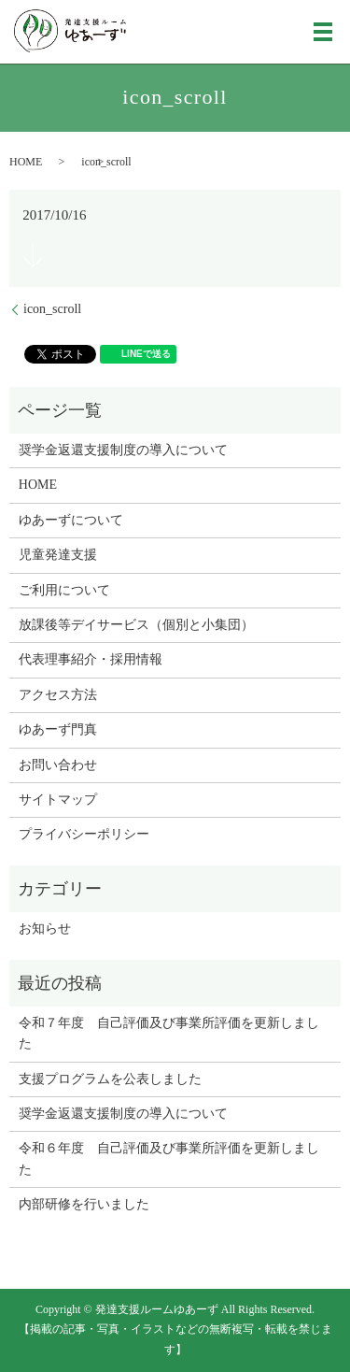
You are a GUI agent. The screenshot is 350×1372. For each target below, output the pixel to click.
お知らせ (45, 929)
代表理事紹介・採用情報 (90, 659)
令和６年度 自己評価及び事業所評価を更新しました (169, 1158)
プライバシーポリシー (84, 834)
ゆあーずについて (71, 520)
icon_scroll (52, 309)
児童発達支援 (58, 555)
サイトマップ (58, 800)
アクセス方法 (58, 695)
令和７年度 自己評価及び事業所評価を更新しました (169, 1033)
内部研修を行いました (84, 1204)
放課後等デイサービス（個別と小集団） (136, 625)
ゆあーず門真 (58, 729)
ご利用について (64, 590)
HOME (25, 161)
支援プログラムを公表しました (110, 1079)
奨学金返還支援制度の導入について (123, 450)
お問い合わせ (58, 765)
